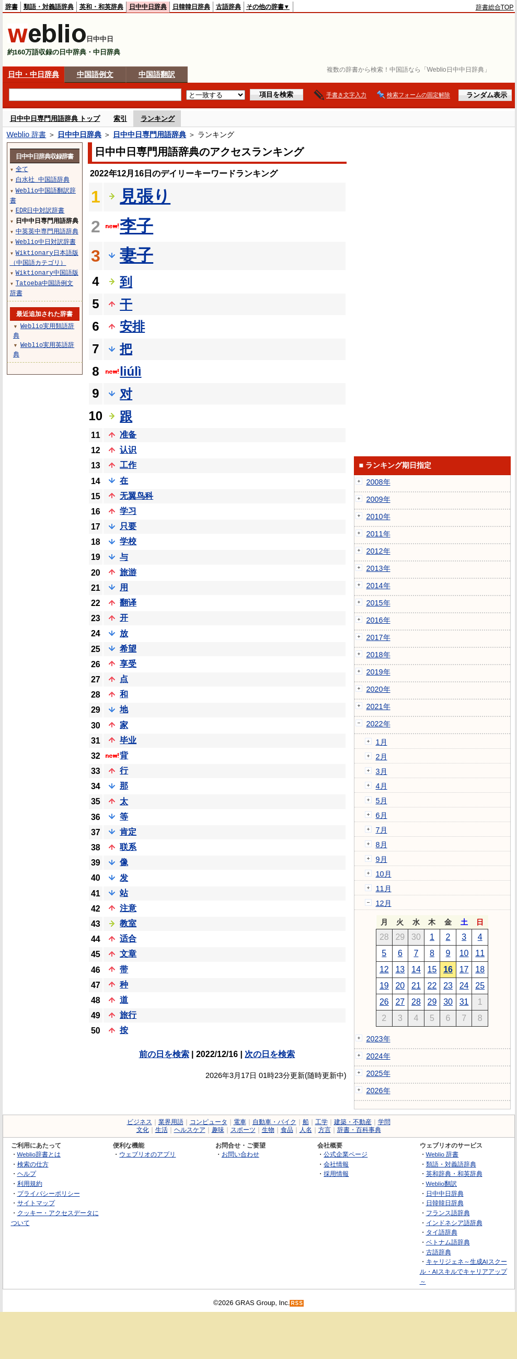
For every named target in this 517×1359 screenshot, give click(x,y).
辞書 (11, 7)
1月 (381, 742)
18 (480, 969)
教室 (128, 923)
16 (448, 969)
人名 (306, 1130)
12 (384, 969)
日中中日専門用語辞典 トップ (55, 118)
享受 (128, 663)
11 (480, 953)
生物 (268, 1130)
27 (400, 1001)
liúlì (130, 371)
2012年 (378, 551)
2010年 (378, 516)
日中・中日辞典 (33, 74)
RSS (297, 1303)
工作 (128, 465)
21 (416, 985)
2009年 (378, 499)
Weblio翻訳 (441, 1183)
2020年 (378, 689)
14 (416, 969)
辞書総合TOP (495, 7)
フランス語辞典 (448, 1212)
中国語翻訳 (157, 74)
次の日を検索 (270, 1054)
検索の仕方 (33, 1164)
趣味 (218, 1130)
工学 (321, 1122)
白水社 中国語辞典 (43, 179)
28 (416, 1001)
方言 (324, 1130)
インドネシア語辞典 (454, 1222)
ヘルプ (26, 1173)
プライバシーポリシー (48, 1193)
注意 (128, 908)
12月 (384, 903)
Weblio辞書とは (39, 1154)
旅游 (128, 572)
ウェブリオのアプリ (147, 1154)
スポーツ (243, 1130)
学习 (128, 511)
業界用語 (170, 1122)
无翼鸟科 (136, 495)
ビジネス (139, 1122)
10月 (384, 874)
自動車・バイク (274, 1122)
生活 (161, 1130)
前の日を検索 (164, 1054)
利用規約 (29, 1183)
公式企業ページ (345, 1154)
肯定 (128, 831)
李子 (136, 226)
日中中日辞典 (148, 7)
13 (400, 969)
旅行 (128, 1014)
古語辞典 (228, 7)
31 (464, 1001)
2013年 (378, 568)
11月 (384, 888)
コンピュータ (208, 1122)
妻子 (136, 255)
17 (464, 969)
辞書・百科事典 (359, 1130)
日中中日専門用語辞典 (149, 134)
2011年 (378, 534)
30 (448, 1001)
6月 (381, 815)
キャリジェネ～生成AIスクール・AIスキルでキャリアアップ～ (463, 1271)
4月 (381, 786)
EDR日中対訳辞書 (40, 210)
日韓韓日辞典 (191, 7)
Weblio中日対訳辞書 (46, 241)
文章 (128, 953)
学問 (384, 1122)
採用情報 (336, 1173)
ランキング (158, 118)
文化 (142, 1130)
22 (432, 985)
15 (432, 969)
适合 (128, 938)
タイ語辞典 (441, 1232)
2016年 (378, 620)
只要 (128, 526)
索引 (120, 118)
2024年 (378, 1056)
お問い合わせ (240, 1154)
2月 (381, 756)
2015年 (378, 603)
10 (464, 953)
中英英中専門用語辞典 (47, 231)
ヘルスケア (189, 1130)
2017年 (378, 637)
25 (480, 985)
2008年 (378, 482)
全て (22, 168)
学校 (128, 541)
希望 (128, 648)
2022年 (378, 724)
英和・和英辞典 (101, 7)
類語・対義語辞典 (49, 7)
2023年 (378, 1039)
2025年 (378, 1073)
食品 (287, 1130)
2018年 (378, 654)
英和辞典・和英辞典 (454, 1173)
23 (448, 985)
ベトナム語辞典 (448, 1242)
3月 (381, 771)
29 (432, 1001)
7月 (381, 830)
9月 (381, 859)
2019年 (378, 672)
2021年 (378, 706)
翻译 (128, 602)
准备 (128, 434)
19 (384, 985)
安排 (132, 326)
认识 (128, 449)
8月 (381, 844)
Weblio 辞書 (27, 134)
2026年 (378, 1090)
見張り (145, 196)
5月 (381, 800)
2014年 (378, 585)
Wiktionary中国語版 (47, 272)
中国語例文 (95, 74)
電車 (240, 1122)
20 (400, 985)
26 (384, 1001)
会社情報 (336, 1164)
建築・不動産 (353, 1122)
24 (464, 985)
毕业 (128, 740)
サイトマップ (36, 1202)
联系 (128, 847)
